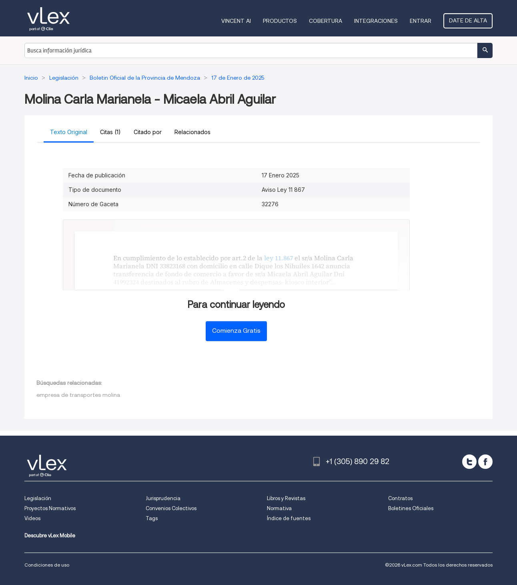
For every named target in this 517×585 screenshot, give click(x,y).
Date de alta (468, 20)
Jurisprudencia (163, 498)
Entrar (420, 21)
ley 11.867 (278, 257)
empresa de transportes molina (78, 395)
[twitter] (469, 461)
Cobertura (325, 21)
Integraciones (376, 21)
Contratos (400, 498)
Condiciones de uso (46, 564)
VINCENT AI (236, 21)
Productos (280, 21)
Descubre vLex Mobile (49, 536)
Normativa (279, 508)
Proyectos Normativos (50, 508)
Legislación (37, 498)
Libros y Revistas (286, 498)
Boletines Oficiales (410, 508)
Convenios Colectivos (171, 508)
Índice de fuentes (289, 518)
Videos (32, 518)
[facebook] (485, 461)
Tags (152, 518)
